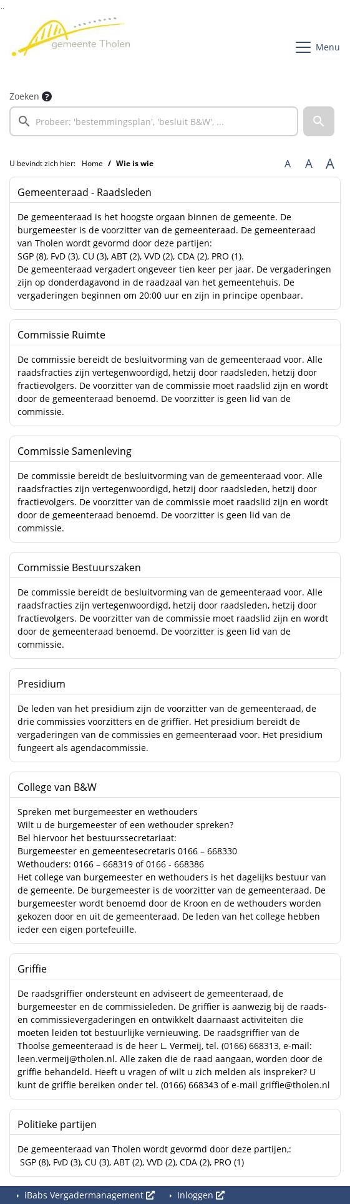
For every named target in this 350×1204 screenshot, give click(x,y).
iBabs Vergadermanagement (88, 1195)
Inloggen (200, 1195)
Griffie (32, 969)
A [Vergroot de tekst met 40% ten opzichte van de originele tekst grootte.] (330, 163)
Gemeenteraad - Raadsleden (84, 192)
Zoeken (24, 96)
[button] (318, 121)
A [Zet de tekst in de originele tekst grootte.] (287, 163)
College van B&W (57, 787)
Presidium (41, 684)
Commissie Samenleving (74, 451)
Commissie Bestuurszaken (79, 567)
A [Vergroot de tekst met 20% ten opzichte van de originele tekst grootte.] (309, 163)
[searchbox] (153, 121)
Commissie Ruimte (61, 335)
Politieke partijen (57, 1124)
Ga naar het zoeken (1, 8)
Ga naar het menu (3, 8)
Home (92, 163)
